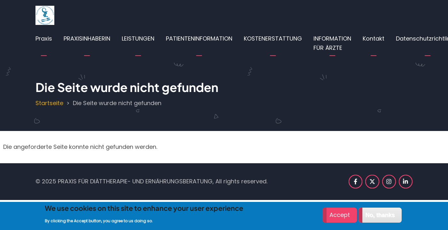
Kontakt (373, 38)
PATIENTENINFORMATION (199, 38)
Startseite (49, 103)
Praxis (43, 38)
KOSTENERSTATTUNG (273, 38)
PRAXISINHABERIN (87, 38)
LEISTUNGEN (138, 38)
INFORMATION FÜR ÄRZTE (332, 43)
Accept (339, 217)
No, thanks (380, 217)
